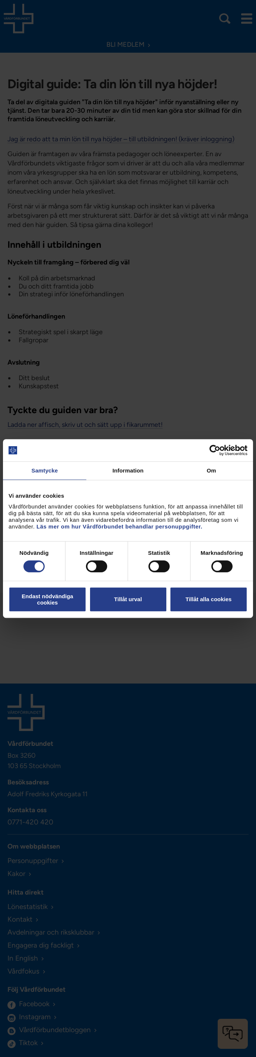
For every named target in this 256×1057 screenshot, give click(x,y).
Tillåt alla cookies (209, 599)
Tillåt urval (128, 599)
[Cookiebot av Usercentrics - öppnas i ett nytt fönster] (214, 450)
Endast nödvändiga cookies (47, 599)
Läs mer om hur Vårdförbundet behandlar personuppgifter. (119, 526)
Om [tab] (211, 470)
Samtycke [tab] (45, 470)
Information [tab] (128, 470)
